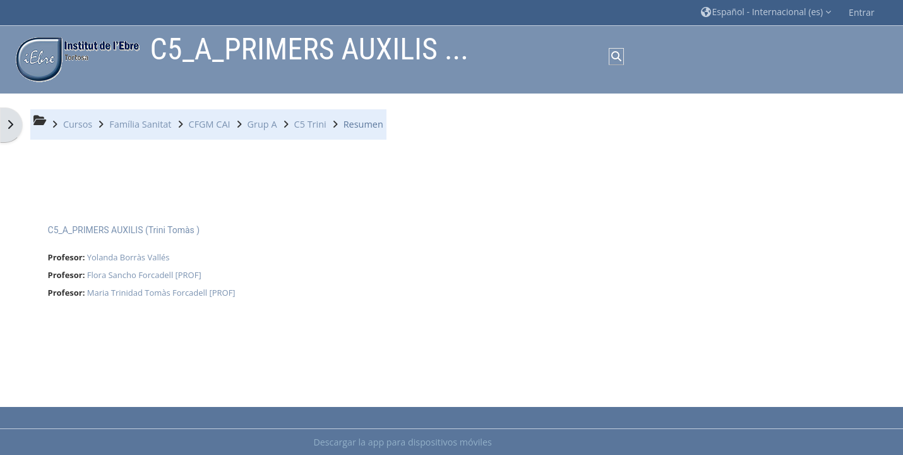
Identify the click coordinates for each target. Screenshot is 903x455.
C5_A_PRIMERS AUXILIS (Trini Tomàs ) (124, 230)
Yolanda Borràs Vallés (128, 257)
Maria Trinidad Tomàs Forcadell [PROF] (161, 292)
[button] (766, 12)
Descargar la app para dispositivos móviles (402, 442)
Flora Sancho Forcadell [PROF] (144, 275)
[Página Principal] (74, 58)
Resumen (363, 124)
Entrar (862, 12)
